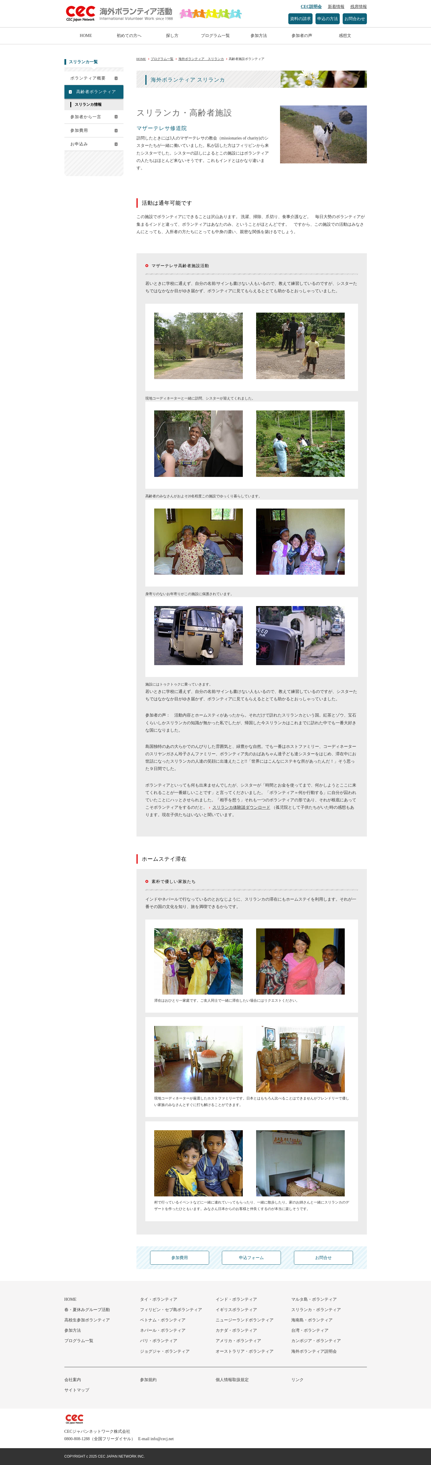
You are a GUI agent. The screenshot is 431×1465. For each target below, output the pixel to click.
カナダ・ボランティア (236, 1330)
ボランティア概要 (88, 78)
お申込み (79, 144)
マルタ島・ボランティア (314, 1299)
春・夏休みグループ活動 (87, 1310)
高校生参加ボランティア (87, 1320)
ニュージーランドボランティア (245, 1320)
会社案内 (72, 1380)
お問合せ (323, 1258)
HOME (86, 35)
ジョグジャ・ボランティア (165, 1351)
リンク (297, 1380)
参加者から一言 (85, 117)
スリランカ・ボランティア (316, 1310)
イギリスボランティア (236, 1310)
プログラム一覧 (215, 35)
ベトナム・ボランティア (163, 1320)
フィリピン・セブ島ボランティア (171, 1310)
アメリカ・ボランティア (238, 1341)
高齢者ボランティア (96, 92)
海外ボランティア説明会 (314, 1351)
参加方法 (259, 35)
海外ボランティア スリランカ (201, 59)
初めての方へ (129, 35)
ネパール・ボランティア (163, 1330)
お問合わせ (354, 19)
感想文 (345, 35)
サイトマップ (76, 1390)
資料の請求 (300, 19)
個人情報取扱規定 (232, 1380)
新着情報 (336, 6)
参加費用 (79, 130)
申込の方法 (327, 19)
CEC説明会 (311, 6)
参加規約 (148, 1380)
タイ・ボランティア (158, 1299)
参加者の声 (302, 35)
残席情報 (358, 6)
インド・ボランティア (236, 1299)
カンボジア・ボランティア (316, 1341)
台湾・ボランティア (309, 1330)
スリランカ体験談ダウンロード (241, 807)
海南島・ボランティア (312, 1320)
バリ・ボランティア (158, 1341)
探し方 (172, 35)
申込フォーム (251, 1258)
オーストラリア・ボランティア (245, 1351)
